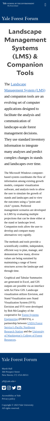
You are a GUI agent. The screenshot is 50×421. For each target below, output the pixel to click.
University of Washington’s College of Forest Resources (24, 335)
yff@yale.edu (9, 381)
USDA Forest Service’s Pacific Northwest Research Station (23, 327)
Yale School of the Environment (15, 5)
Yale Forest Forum (20, 19)
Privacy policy (8, 399)
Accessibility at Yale (11, 395)
